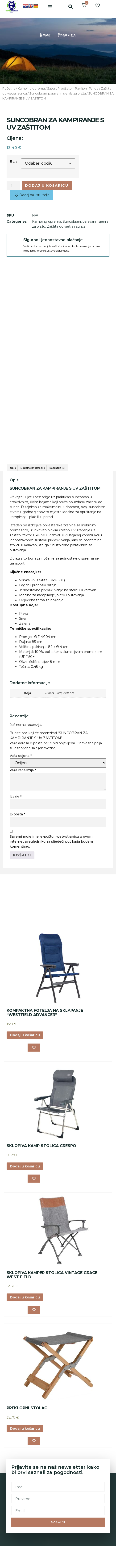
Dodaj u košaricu (46, 185)
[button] (50, 6)
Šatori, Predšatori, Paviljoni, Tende (73, 88)
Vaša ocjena (21, 768)
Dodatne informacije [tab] (33, 480)
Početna (8, 88)
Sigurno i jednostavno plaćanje (53, 240)
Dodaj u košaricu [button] (25, 1047)
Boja (13, 161)
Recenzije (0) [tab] (57, 480)
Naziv (15, 809)
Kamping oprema (31, 88)
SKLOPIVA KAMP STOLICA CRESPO (41, 1158)
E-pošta (17, 826)
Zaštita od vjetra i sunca (66, 226)
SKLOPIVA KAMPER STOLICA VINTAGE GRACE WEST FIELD (52, 1287)
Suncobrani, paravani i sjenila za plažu (57, 93)
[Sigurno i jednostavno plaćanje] (15, 242)
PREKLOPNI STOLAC (27, 1420)
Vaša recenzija (23, 782)
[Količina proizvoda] (13, 185)
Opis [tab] (13, 480)
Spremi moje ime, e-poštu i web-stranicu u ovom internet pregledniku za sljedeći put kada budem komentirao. (51, 854)
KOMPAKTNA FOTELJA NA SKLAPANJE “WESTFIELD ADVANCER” (45, 1025)
